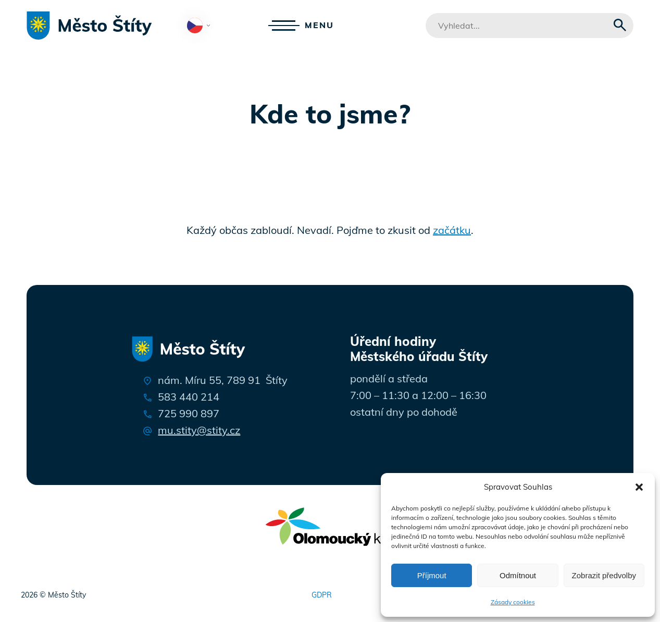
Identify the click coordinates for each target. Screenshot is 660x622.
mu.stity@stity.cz (199, 430)
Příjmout (431, 575)
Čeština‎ (201, 26)
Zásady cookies (513, 602)
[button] (639, 487)
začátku (452, 230)
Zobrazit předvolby (604, 575)
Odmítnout (518, 575)
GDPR (322, 595)
